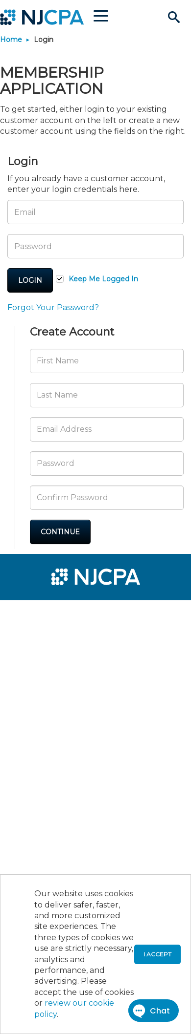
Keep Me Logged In (103, 278)
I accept (157, 954)
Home (11, 39)
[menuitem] (43, 614)
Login (30, 280)
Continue (60, 532)
